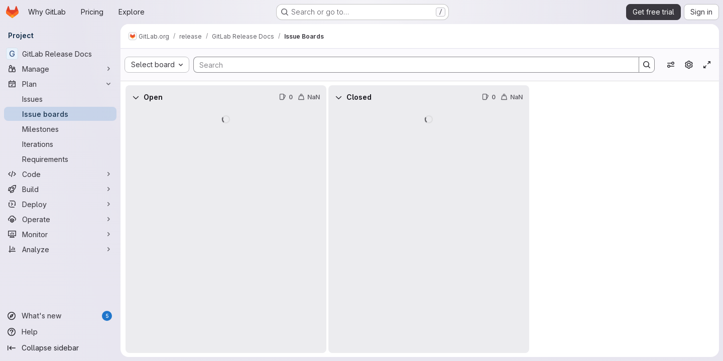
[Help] (60, 332)
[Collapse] (136, 97)
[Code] (60, 174)
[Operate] (60, 219)
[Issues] (60, 99)
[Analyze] (60, 249)
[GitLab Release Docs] (60, 54)
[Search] (411, 65)
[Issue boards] (60, 114)
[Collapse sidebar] (60, 348)
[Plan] (60, 84)
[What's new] (60, 316)
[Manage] (60, 69)
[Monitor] (60, 234)
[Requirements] (60, 159)
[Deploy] (60, 204)
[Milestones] (60, 129)
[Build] (60, 189)
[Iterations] (60, 144)
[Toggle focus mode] (707, 65)
